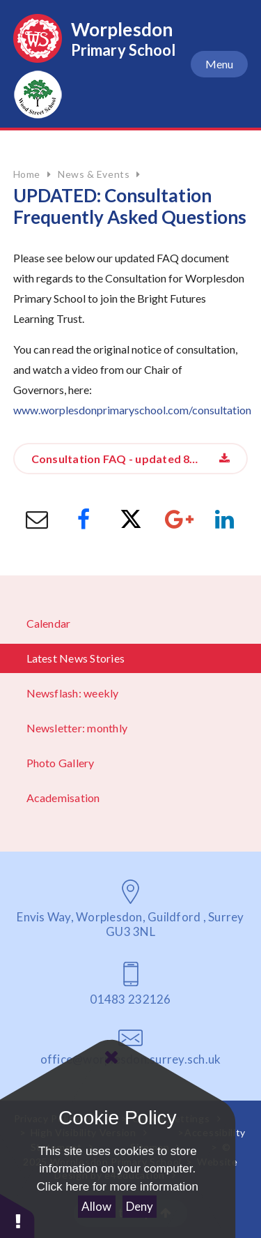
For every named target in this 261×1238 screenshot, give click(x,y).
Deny (139, 1206)
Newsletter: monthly (77, 727)
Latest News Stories (75, 658)
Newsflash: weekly (72, 693)
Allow (96, 1206)
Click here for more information (117, 1186)
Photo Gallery (60, 762)
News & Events (93, 174)
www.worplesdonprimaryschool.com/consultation (132, 409)
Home (26, 174)
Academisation (63, 797)
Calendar (48, 623)
